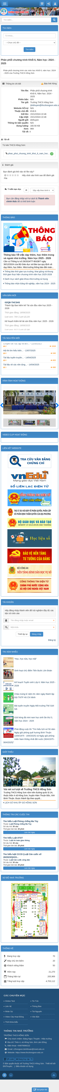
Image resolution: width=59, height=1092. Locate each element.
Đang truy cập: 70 (24, 1059)
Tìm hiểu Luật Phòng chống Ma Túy (20, 821)
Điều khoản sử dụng (24, 1066)
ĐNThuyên (7, 1066)
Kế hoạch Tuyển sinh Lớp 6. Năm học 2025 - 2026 (35, 684)
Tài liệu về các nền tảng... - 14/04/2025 (21, 369)
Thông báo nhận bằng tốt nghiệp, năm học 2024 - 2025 (29, 283)
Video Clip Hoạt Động (14, 1017)
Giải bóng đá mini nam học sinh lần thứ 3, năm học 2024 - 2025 (33, 719)
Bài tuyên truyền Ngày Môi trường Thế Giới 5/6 (34, 707)
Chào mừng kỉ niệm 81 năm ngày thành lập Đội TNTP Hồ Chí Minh (34, 695)
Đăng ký (52, 640)
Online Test (10, 1001)
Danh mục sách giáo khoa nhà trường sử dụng (25, 279)
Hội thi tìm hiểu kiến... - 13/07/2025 (19, 354)
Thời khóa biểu (11, 1022)
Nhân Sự (9, 1011)
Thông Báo (37, 1006)
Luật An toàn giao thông (19, 840)
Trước (3, 407)
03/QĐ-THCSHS (12, 308)
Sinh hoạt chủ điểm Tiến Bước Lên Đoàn (33, 670)
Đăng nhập (36, 634)
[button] (51, 154)
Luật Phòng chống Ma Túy (20, 824)
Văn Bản (35, 1017)
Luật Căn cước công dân (19, 860)
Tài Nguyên (37, 1011)
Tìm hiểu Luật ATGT (13, 838)
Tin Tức (35, 1001)
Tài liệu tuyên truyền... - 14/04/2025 (19, 362)
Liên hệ (8, 1006)
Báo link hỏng (50, 83)
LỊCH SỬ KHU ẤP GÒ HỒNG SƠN (20, 802)
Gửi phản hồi (40, 1089)
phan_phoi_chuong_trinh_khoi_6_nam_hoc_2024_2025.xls (28, 153)
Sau (56, 405)
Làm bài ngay (29, 832)
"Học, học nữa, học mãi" (25, 659)
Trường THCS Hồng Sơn (33, 1063)
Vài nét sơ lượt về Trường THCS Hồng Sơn (27, 789)
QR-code (9, 1059)
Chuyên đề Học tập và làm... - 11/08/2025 (22, 347)
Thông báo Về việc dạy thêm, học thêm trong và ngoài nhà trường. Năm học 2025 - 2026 (29, 256)
